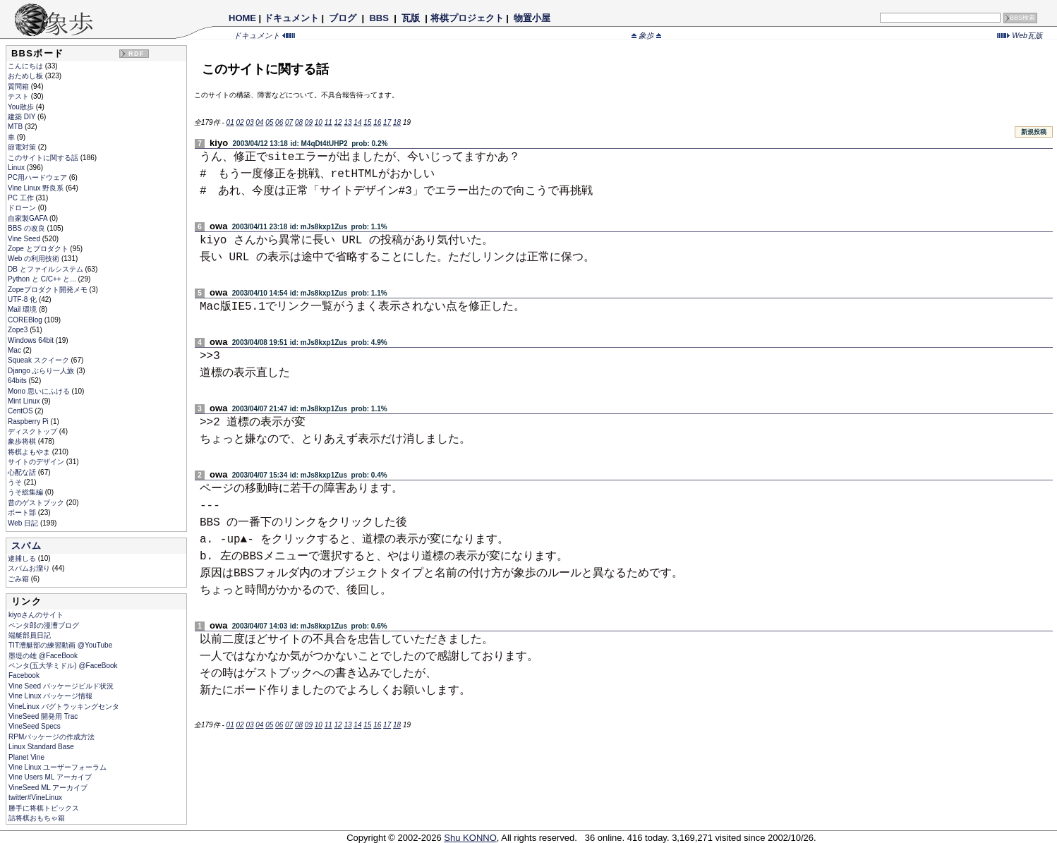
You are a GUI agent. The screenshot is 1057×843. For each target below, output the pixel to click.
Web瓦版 (1020, 35)
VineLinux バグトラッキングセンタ (63, 706)
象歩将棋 (23, 441)
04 (259, 122)
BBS (379, 18)
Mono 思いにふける (40, 391)
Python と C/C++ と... (43, 279)
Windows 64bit (32, 340)
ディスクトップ (33, 431)
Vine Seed (25, 239)
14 (357, 122)
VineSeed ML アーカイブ (47, 788)
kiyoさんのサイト (36, 615)
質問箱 (19, 86)
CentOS (21, 411)
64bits (18, 380)
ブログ (343, 18)
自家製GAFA (28, 218)
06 (279, 122)
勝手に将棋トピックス (43, 808)
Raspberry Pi (29, 421)
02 (239, 122)
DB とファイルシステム (46, 269)
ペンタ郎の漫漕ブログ (43, 625)
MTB (16, 127)
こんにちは (26, 66)
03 (249, 122)
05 (269, 122)
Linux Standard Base (41, 747)
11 (328, 122)
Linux (17, 167)
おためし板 (26, 76)
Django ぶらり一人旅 (42, 371)
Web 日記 (24, 523)
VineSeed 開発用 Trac (43, 716)
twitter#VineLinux (35, 797)
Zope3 (19, 330)
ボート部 (23, 512)
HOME (242, 18)
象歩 (646, 35)
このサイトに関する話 (44, 158)
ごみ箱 (19, 579)
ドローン (23, 208)
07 (289, 122)
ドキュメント (291, 18)
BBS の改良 (27, 228)
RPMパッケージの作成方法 (51, 737)
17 (387, 122)
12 (338, 122)
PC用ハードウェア (38, 177)
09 (309, 122)
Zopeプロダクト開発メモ (49, 289)
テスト (19, 96)
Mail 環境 (23, 309)
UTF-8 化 (23, 299)
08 (299, 122)
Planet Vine (26, 757)
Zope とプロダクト (39, 249)
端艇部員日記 (29, 635)
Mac (15, 350)
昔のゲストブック (37, 503)
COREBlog (26, 320)
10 (318, 122)
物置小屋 (531, 18)
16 (377, 122)
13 (347, 122)
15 (367, 122)
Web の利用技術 (34, 258)
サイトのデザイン (37, 462)
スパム (26, 545)
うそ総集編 (26, 492)
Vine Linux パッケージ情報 (50, 696)
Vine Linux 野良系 (37, 188)
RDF (136, 53)
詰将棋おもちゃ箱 (36, 818)
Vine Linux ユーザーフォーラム (57, 767)
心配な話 (23, 472)
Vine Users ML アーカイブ (50, 777)
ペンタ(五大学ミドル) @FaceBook (63, 665)
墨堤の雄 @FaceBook (43, 656)
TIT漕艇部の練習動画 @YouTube (60, 645)
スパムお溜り (30, 568)
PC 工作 (21, 198)
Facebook (24, 675)
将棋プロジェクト (467, 18)
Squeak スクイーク (39, 360)
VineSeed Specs (34, 726)
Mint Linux (25, 401)
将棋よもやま (30, 452)
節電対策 (23, 147)
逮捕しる (23, 558)
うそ (16, 482)
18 (397, 122)
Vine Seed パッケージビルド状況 (61, 686)
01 (230, 122)
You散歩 (22, 107)
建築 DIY (22, 117)
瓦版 (410, 18)
